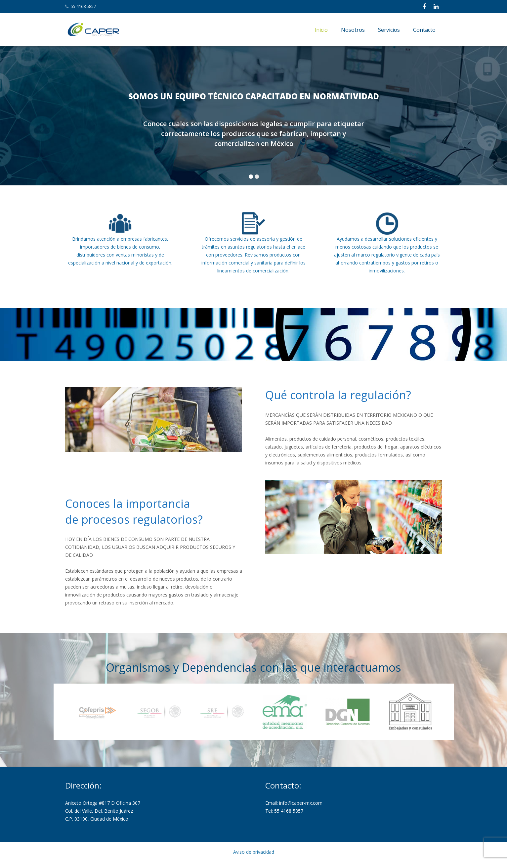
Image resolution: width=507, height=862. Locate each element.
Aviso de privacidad (253, 852)
